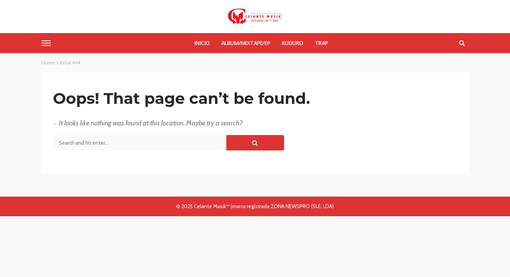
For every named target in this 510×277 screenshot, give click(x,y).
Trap (321, 43)
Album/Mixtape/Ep (245, 43)
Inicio (202, 43)
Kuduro (292, 43)
